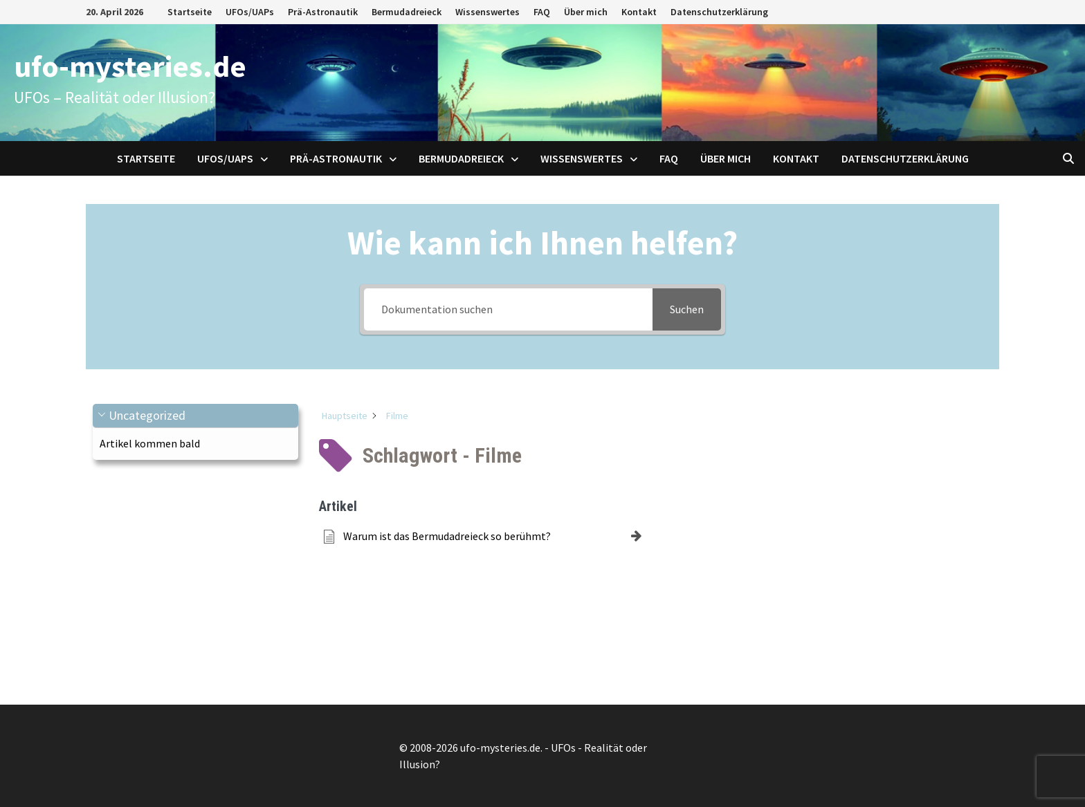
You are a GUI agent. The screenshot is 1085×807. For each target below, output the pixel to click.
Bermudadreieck (406, 12)
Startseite (189, 12)
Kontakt (639, 12)
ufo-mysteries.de (130, 66)
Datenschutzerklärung (719, 12)
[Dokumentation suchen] (508, 309)
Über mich (586, 12)
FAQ (542, 12)
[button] (195, 416)
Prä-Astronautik (323, 12)
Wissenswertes (487, 12)
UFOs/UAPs (250, 12)
